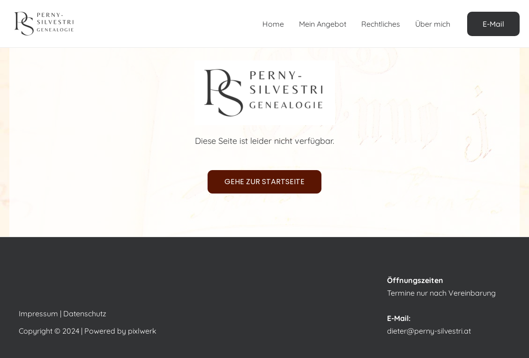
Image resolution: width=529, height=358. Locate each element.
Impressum (38, 313)
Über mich (432, 24)
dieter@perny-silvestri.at (429, 331)
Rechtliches (380, 24)
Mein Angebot (322, 24)
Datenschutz (84, 313)
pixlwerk (142, 331)
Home (273, 24)
